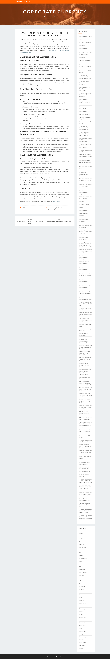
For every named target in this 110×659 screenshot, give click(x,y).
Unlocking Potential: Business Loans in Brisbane (84, 263)
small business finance (62, 208)
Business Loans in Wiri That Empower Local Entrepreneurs (84, 89)
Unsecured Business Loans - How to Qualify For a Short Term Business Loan (85, 480)
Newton (81, 611)
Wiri (80, 566)
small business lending (52, 210)
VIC (80, 552)
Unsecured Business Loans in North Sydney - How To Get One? (85, 407)
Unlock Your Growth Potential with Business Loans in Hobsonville (85, 133)
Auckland (81, 536)
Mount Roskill (82, 631)
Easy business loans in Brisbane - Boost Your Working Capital (84, 401)
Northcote (82, 555)
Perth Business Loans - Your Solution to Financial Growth (85, 395)
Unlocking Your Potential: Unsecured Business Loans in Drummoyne (85, 186)
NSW (80, 597)
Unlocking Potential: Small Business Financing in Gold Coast (85, 225)
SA (27, 208)
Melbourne (82, 550)
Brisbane (81, 589)
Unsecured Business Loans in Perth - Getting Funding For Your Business (85, 510)
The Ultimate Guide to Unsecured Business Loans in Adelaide (85, 320)
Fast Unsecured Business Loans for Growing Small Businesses (85, 44)
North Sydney (82, 637)
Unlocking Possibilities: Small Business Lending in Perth (85, 166)
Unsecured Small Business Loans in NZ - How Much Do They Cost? (85, 431)
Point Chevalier (83, 558)
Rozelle (81, 614)
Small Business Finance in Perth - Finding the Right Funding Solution (85, 389)
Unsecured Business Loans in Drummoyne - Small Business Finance (85, 462)
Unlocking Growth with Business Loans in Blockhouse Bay (85, 145)
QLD (80, 541)
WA (80, 564)
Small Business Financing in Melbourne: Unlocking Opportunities (85, 180)
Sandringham (82, 617)
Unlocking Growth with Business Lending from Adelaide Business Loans (85, 160)
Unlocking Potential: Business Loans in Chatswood (84, 269)
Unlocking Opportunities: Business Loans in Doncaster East (85, 287)
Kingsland (81, 600)
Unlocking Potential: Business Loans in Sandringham (84, 257)
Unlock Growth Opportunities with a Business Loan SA (84, 127)
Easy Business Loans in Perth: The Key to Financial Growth (30, 221)
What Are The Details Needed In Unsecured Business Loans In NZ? (84, 413)
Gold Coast (82, 538)
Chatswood (82, 620)
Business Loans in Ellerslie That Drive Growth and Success (85, 38)
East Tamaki (82, 645)
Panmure (81, 544)
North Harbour (83, 578)
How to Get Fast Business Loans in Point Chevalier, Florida (85, 456)
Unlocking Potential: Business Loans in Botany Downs (85, 206)
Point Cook (82, 623)
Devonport (82, 569)
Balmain (81, 648)
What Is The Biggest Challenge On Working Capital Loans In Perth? (85, 383)
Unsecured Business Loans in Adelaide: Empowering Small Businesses (85, 347)
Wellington (82, 625)
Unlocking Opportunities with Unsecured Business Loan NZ (85, 275)
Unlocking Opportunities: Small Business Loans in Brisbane (85, 293)
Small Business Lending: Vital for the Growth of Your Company (45, 34)
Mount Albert (82, 642)
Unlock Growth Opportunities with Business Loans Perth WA (85, 76)
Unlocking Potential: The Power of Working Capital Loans (85, 303)
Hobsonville (82, 586)
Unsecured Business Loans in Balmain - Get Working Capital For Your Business (85, 494)
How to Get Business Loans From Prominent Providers (85, 446)
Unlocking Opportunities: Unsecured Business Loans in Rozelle (85, 251)
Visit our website (56, 201)
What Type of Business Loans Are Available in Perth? (84, 504)
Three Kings (82, 609)
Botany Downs (82, 603)
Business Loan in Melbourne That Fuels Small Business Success (84, 113)
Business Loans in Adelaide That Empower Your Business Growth (85, 139)
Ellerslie (81, 533)
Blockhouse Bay (83, 572)
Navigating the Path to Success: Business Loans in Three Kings (85, 231)
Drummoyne (82, 595)
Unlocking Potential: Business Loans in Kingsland (84, 192)
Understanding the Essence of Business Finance (84, 365)
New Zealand (82, 547)
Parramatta (82, 639)
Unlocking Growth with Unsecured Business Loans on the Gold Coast (85, 94)
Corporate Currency (23, 2)
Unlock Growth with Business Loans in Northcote (84, 82)
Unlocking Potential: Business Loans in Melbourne (84, 281)
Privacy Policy (61, 656)
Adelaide (23, 208)
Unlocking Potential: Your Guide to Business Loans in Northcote (85, 314)
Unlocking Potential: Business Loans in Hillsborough (84, 219)
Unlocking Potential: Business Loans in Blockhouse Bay (84, 237)
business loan (51, 208)
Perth (80, 561)
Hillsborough (82, 592)
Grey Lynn (81, 634)
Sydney (81, 628)
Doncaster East (83, 606)
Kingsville (81, 575)
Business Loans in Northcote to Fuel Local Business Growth (85, 66)
